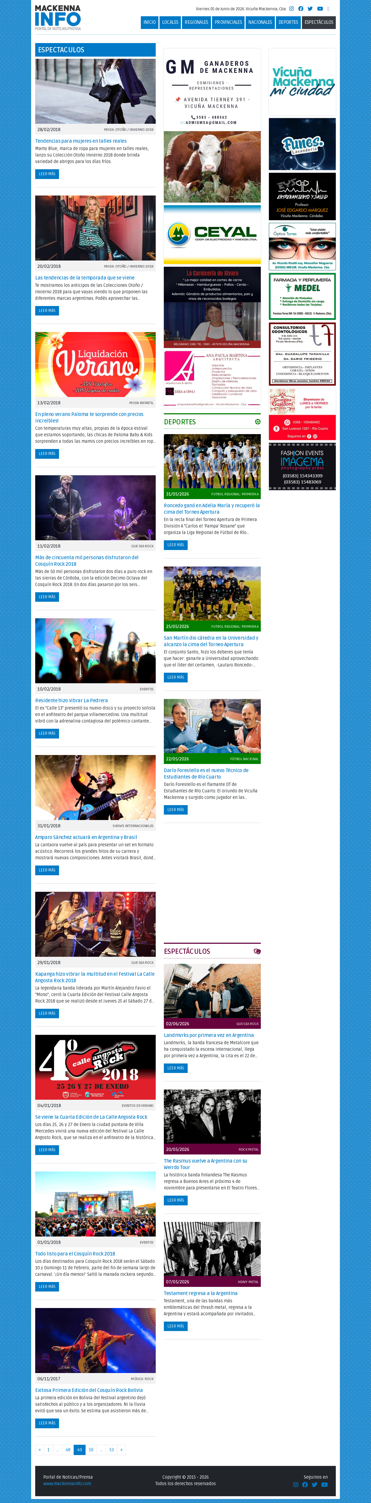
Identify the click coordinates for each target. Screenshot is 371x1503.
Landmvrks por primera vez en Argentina (209, 1039)
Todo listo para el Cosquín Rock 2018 (75, 1258)
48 (68, 1454)
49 (79, 1454)
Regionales (196, 24)
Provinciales (228, 24)
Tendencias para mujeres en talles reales (81, 145)
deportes (288, 24)
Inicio (150, 24)
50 (91, 1454)
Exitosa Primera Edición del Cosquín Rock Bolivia (89, 1395)
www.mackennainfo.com (67, 1488)
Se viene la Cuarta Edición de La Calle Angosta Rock (91, 1121)
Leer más (47, 178)
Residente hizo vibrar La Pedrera (71, 705)
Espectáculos (319, 24)
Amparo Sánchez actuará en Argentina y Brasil (86, 841)
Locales (170, 24)
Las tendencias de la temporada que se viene (85, 282)
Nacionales (260, 24)
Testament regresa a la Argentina (200, 1297)
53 (111, 1454)
